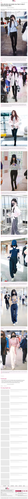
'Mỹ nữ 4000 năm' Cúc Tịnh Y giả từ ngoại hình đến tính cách (10, 382)
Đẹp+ (1, 2)
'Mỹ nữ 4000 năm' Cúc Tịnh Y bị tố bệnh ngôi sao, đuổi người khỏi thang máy (12, 380)
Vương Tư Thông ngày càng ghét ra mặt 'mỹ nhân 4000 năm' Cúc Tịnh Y (12, 381)
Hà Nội (16, 492)
